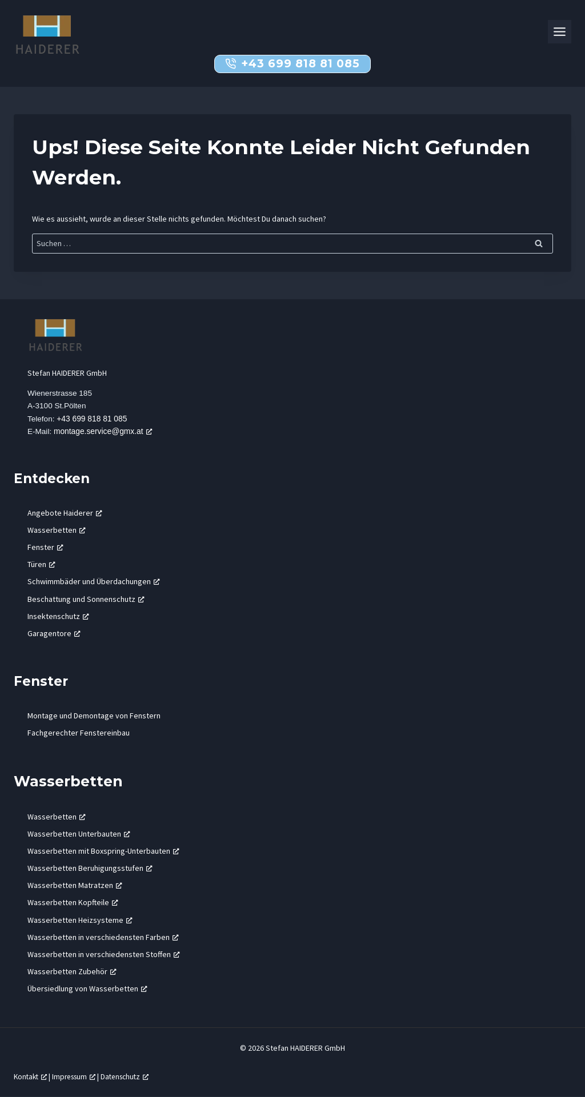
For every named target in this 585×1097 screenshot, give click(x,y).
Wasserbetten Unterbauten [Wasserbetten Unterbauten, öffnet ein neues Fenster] (78, 834)
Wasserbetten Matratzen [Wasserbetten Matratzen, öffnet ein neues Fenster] (74, 886)
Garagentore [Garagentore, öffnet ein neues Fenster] (54, 634)
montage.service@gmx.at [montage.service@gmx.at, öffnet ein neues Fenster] (103, 431)
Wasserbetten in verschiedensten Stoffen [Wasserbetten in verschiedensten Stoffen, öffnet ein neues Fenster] (103, 955)
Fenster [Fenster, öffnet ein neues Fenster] (45, 548)
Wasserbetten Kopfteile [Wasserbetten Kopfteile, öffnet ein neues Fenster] (72, 903)
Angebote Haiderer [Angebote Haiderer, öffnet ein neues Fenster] (64, 513)
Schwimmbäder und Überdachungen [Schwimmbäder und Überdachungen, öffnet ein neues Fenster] (93, 582)
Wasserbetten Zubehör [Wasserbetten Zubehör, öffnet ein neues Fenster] (72, 972)
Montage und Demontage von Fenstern (94, 715)
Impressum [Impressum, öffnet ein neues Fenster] (77, 1076)
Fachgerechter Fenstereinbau (78, 733)
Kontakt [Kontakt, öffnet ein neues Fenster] (31, 1076)
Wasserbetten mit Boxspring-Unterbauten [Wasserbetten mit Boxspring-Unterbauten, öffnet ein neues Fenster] (103, 851)
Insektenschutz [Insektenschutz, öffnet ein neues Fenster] (58, 616)
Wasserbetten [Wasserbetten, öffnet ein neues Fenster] (56, 530)
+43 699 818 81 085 (93, 419)
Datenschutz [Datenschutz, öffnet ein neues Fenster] (130, 1076)
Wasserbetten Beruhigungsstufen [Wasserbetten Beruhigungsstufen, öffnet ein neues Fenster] (90, 868)
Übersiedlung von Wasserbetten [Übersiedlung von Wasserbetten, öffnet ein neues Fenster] (87, 989)
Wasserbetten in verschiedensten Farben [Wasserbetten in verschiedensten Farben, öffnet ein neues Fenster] (103, 937)
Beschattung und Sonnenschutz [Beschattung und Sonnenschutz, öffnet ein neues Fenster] (86, 599)
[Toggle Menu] (559, 31)
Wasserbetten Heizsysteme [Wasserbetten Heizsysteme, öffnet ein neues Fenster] (80, 920)
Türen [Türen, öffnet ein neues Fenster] (41, 565)
